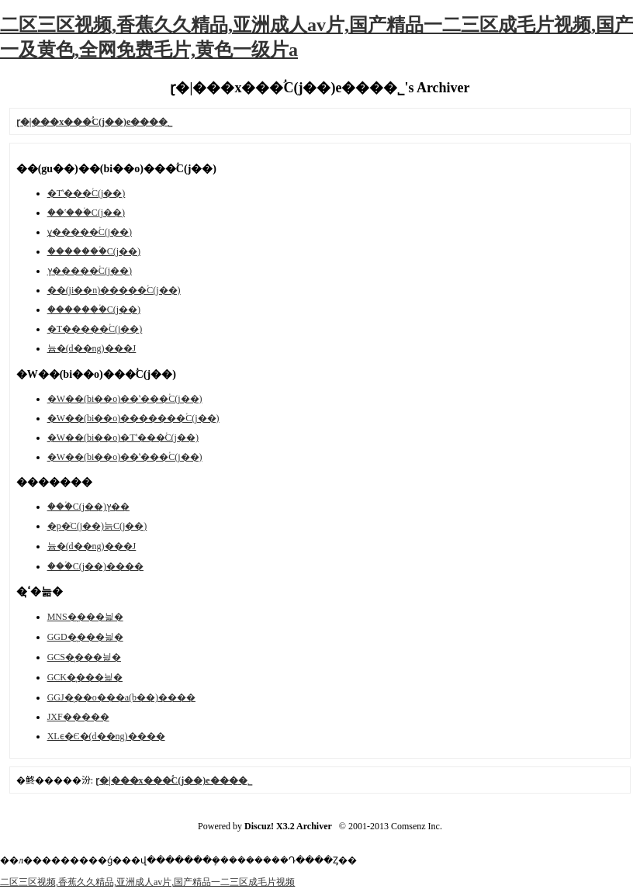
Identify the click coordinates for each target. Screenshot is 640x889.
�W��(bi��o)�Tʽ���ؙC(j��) (123, 437)
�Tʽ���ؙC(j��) (86, 193)
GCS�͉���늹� (84, 657)
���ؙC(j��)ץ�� (88, 506)
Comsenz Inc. (416, 826)
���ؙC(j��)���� (95, 566)
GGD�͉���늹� (85, 636)
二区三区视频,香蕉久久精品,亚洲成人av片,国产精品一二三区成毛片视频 (147, 882)
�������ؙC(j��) (93, 251)
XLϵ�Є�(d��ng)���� (106, 736)
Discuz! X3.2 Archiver (288, 826)
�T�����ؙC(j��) (95, 328)
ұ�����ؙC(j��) (89, 232)
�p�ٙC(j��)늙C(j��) (97, 526)
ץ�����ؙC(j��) (89, 270)
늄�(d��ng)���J (92, 348)
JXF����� (78, 716)
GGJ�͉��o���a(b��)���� (121, 697)
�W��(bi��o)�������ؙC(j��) (133, 418)
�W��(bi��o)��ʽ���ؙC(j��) (124, 398)
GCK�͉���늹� (85, 677)
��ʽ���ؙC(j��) (86, 212)
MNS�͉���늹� (85, 616)
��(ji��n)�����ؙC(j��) (114, 290)
